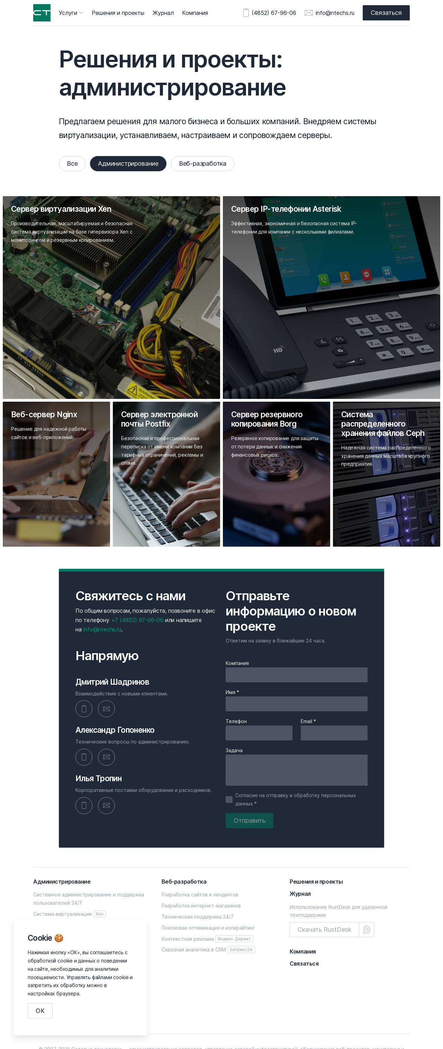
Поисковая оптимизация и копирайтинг (208, 887)
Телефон (236, 680)
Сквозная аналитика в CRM (208, 909)
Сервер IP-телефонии (71, 884)
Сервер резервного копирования (74, 918)
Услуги (68, 12)
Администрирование (134, 163)
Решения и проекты (118, 12)
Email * (308, 680)
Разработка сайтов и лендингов (200, 854)
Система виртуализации (69, 874)
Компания (195, 12)
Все (74, 163)
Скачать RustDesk (326, 889)
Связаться (384, 12)
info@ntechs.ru (330, 12)
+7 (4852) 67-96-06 (137, 578)
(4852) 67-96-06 (269, 12)
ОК (42, 1010)
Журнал (163, 12)
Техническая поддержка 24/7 (198, 876)
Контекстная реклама (207, 898)
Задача (234, 709)
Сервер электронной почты (67, 907)
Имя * (232, 651)
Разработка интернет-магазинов (201, 865)
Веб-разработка (213, 163)
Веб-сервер (48, 896)
